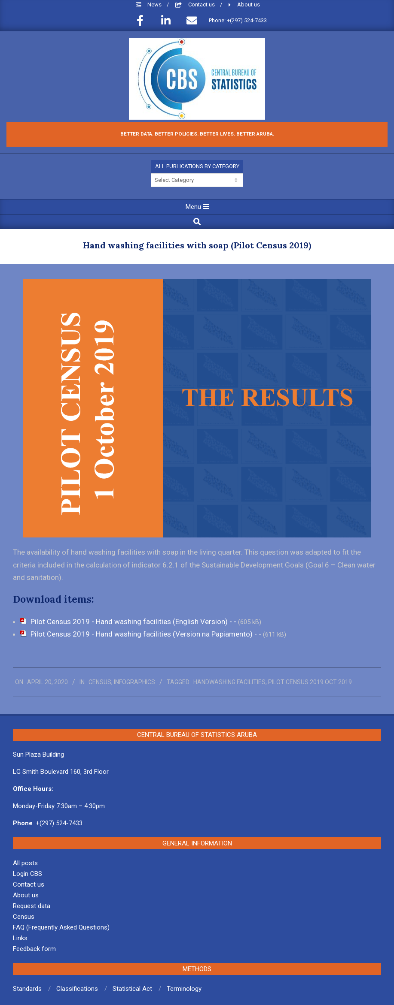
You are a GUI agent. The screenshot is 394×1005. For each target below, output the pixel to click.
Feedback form (34, 949)
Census (100, 682)
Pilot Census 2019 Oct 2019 (310, 682)
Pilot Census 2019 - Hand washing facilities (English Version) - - (134, 621)
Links (20, 938)
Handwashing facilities (229, 682)
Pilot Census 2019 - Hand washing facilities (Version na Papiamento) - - (147, 634)
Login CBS (27, 874)
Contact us (202, 4)
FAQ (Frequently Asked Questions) (61, 927)
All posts (25, 863)
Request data (31, 906)
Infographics (134, 682)
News (155, 4)
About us (248, 4)
